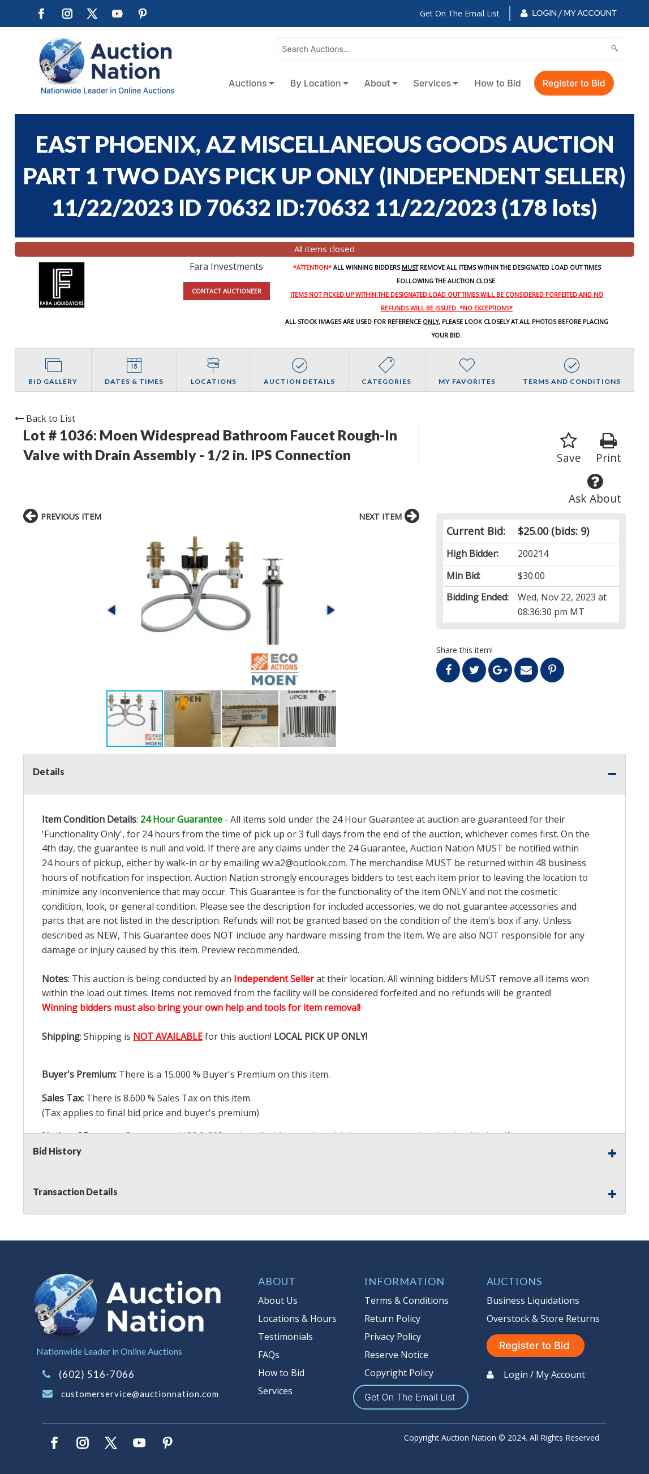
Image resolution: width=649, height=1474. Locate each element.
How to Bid (497, 83)
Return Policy (392, 1318)
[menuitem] (249, 83)
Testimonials (285, 1336)
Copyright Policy (398, 1373)
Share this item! (464, 650)
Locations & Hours (297, 1318)
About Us (278, 1300)
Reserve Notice (396, 1354)
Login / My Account (574, 13)
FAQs (269, 1354)
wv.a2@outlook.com (304, 863)
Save (569, 448)
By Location (315, 83)
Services (433, 83)
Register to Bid (574, 83)
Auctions (248, 83)
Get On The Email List (460, 13)
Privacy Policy (392, 1336)
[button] (113, 610)
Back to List (45, 418)
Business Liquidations (533, 1300)
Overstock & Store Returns (543, 1318)
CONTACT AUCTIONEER (226, 291)
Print (608, 448)
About (377, 83)
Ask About (595, 489)
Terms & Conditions (406, 1300)
